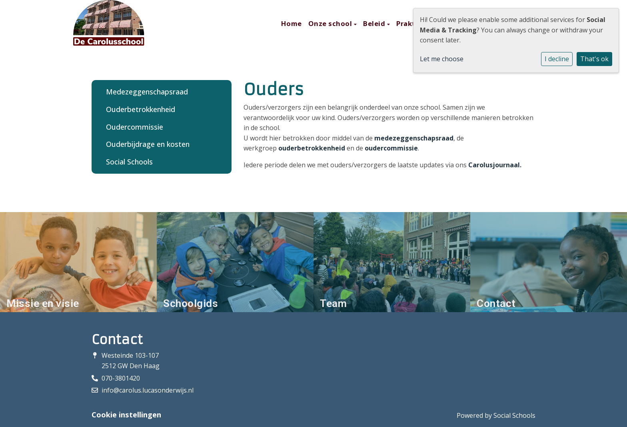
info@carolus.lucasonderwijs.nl (148, 390)
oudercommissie (391, 148)
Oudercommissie (134, 127)
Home (291, 23)
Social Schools (129, 161)
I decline (557, 58)
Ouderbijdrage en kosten (148, 144)
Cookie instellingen (126, 414)
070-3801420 (121, 378)
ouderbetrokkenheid (311, 148)
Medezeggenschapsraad (147, 91)
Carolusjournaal (494, 164)
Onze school (331, 23)
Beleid (375, 23)
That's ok (594, 58)
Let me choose (441, 58)
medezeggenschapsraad (413, 138)
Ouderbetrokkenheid (140, 109)
